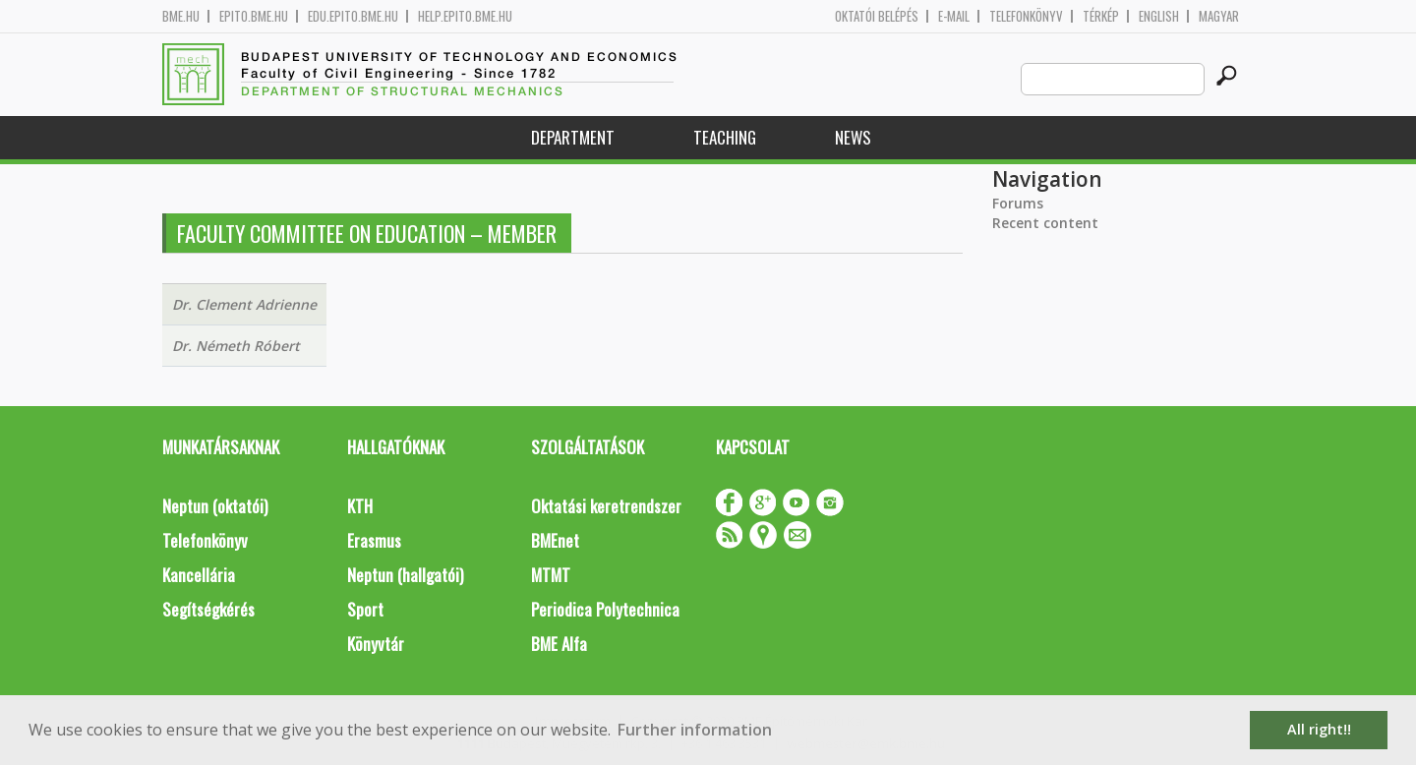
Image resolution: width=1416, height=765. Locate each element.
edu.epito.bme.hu (353, 16)
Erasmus (374, 540)
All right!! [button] (1319, 729)
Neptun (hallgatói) (405, 574)
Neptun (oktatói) (214, 506)
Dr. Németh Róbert (236, 345)
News (853, 137)
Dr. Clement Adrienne (244, 304)
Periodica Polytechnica (605, 609)
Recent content (1045, 222)
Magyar (1219, 16)
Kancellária (198, 574)
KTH (360, 506)
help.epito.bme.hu (465, 16)
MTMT (550, 574)
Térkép (1101, 16)
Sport (365, 609)
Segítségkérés (208, 609)
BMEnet (555, 540)
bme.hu (181, 16)
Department (573, 137)
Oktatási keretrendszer (606, 506)
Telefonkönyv (1026, 16)
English (1159, 16)
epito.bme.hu (253, 16)
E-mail (954, 16)
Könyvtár (375, 643)
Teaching (724, 137)
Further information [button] (695, 729)
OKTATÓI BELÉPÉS (876, 16)
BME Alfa (559, 643)
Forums (1017, 203)
